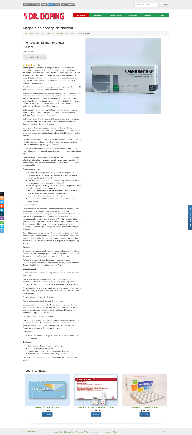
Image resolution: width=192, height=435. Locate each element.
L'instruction (98, 15)
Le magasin (81, 15)
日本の (64, 5)
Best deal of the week (190, 217)
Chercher (164, 5)
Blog (162, 15)
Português (71, 5)
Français (50, 5)
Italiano (57, 5)
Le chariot (132, 15)
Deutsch (37, 5)
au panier (47, 414)
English (26, 5)
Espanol (44, 5)
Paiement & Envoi (116, 15)
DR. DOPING (32, 432)
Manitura (166, 432)
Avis (40, 65)
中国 (31, 5)
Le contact (147, 15)
